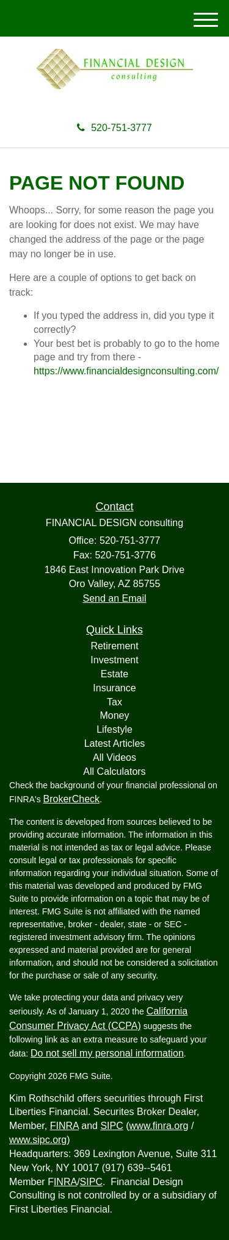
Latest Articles (114, 743)
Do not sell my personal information (107, 1053)
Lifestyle (114, 729)
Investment (114, 660)
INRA (65, 1182)
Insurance (114, 688)
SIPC (111, 1126)
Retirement (114, 646)
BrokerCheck (71, 799)
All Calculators (114, 771)
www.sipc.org (38, 1140)
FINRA (64, 1126)
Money (114, 715)
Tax (114, 702)
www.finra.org (159, 1126)
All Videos (114, 757)
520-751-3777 (114, 128)
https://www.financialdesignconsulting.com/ (126, 371)
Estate (114, 674)
